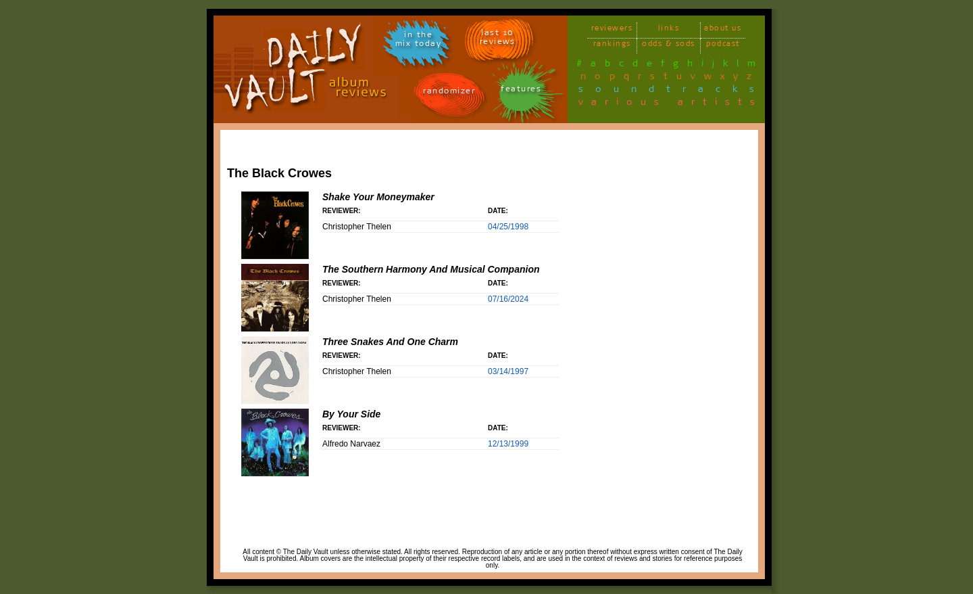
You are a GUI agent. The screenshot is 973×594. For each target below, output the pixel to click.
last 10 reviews (498, 39)
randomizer (449, 93)
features (521, 91)
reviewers (612, 30)
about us (722, 30)
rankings (612, 46)
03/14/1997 (508, 371)
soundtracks (672, 91)
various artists (670, 104)
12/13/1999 (508, 444)
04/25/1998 (508, 226)
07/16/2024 (508, 299)
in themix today (418, 41)
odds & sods (668, 46)
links (669, 30)
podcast (723, 46)
